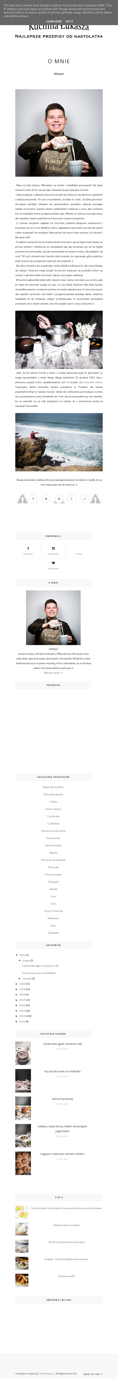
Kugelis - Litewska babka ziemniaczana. (66, 1259)
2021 (22, 955)
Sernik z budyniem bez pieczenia (66, 1242)
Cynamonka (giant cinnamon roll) (40, 965)
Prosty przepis (53, 874)
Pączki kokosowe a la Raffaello (39, 973)
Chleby (53, 801)
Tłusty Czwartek (53, 910)
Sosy (53, 896)
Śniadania (53, 932)
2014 (22, 1016)
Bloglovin (53, 565)
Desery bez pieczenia (53, 830)
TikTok (79, 550)
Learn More (54, 21)
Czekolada (53, 823)
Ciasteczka (53, 816)
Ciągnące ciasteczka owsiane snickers (62, 1154)
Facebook (28, 550)
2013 (22, 1021)
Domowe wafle (66, 1276)
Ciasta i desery (53, 808)
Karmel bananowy (62, 1099)
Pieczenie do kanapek (53, 859)
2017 (22, 1000)
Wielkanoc (53, 918)
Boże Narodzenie (53, 794)
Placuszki (53, 867)
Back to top (93, 1374)
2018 (22, 994)
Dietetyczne (53, 838)
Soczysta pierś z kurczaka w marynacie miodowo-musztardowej (66, 1208)
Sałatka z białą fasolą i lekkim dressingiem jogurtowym (62, 1129)
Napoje (53, 852)
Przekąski (53, 881)
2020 (22, 983)
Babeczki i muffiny (53, 787)
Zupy (53, 925)
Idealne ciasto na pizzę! (66, 1225)
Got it (69, 21)
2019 (22, 989)
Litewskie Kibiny (92, 382)
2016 (22, 1005)
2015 (22, 1010)
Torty (53, 903)
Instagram (53, 550)
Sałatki (53, 889)
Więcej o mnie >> (53, 672)
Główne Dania (53, 845)
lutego (26, 960)
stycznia (27, 978)
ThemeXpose (46, 1373)
